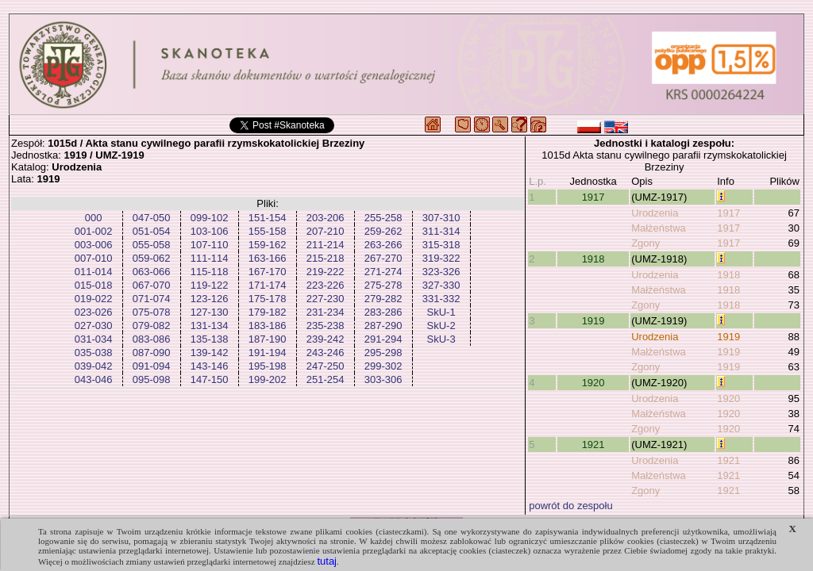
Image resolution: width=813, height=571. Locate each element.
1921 (593, 444)
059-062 (152, 258)
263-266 (383, 245)
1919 (593, 321)
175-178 (268, 299)
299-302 (383, 366)
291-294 (383, 339)
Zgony (645, 243)
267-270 (383, 258)
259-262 (383, 231)
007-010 (94, 258)
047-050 (152, 218)
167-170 (268, 272)
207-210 (325, 231)
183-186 (268, 325)
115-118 (210, 272)
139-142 (210, 352)
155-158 (268, 231)
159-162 (268, 245)
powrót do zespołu (571, 506)
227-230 (325, 299)
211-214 (325, 245)
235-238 (325, 325)
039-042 (94, 366)
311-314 (441, 231)
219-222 (325, 272)
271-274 (383, 272)
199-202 (268, 379)
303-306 (383, 379)
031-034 (94, 339)
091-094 (152, 366)
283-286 (383, 312)
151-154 (268, 218)
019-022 (94, 299)
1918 (593, 259)
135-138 (210, 339)
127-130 (210, 312)
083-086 (152, 339)
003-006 (94, 245)
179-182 (268, 312)
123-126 (210, 299)
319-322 (441, 258)
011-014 (94, 272)
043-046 (94, 379)
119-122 (210, 285)
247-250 (325, 366)
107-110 (210, 245)
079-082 (152, 325)
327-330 (441, 285)
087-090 (152, 352)
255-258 (383, 218)
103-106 (210, 231)
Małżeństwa (658, 228)
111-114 (210, 258)
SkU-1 (441, 312)
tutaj (327, 561)
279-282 (383, 299)
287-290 (383, 325)
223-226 (325, 285)
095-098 (152, 379)
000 (93, 218)
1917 (593, 197)
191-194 (268, 352)
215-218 (325, 258)
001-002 (94, 231)
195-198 (268, 366)
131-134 (210, 325)
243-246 (325, 352)
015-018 (94, 285)
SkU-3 (441, 339)
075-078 (152, 312)
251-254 (325, 379)
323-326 (441, 272)
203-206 (325, 218)
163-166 (268, 258)
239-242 (325, 339)
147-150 (210, 379)
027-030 (94, 325)
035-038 (94, 352)
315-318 (441, 245)
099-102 (210, 218)
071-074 (152, 299)
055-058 (152, 245)
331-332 (441, 299)
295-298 (383, 352)
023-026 (94, 312)
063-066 (152, 272)
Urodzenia (654, 213)
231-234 (325, 312)
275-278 (383, 285)
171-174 (268, 285)
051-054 (152, 231)
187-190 (268, 339)
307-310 (441, 218)
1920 (593, 383)
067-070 (152, 285)
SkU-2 (441, 325)
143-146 (210, 366)
